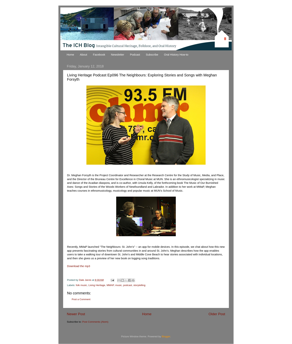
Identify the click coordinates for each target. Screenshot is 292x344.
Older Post (217, 314)
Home (70, 54)
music (118, 285)
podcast (127, 285)
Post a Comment (81, 299)
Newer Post (76, 314)
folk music (81, 285)
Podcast (135, 54)
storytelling (139, 285)
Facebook (99, 54)
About (83, 54)
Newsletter (117, 54)
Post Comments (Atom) (95, 321)
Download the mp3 (78, 266)
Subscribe (152, 54)
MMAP (110, 285)
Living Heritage (96, 285)
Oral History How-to (176, 54)
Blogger (166, 336)
